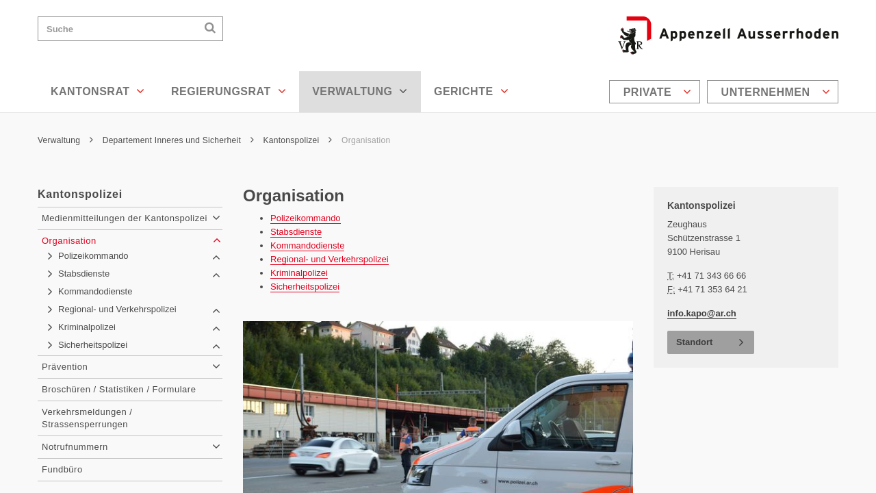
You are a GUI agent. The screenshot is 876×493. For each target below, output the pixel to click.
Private (657, 92)
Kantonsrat (98, 91)
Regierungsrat (228, 91)
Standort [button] (694, 342)
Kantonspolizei (298, 140)
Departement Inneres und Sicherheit (178, 140)
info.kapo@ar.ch (701, 313)
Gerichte (471, 91)
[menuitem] (656, 91)
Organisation (366, 140)
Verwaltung (360, 91)
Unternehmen (775, 92)
